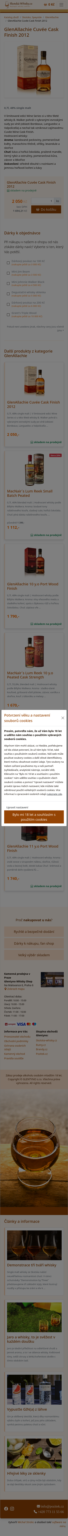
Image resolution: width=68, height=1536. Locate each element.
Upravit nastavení (17, 807)
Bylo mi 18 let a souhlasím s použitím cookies (34, 817)
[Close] (63, 718)
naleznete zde (54, 794)
